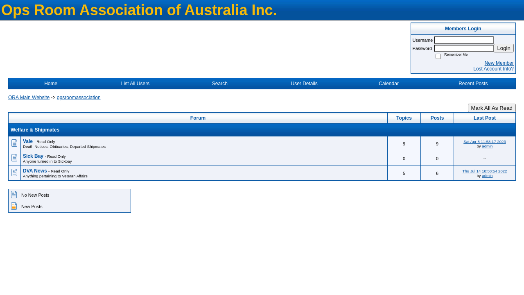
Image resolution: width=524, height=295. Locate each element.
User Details (304, 83)
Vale (28, 141)
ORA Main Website (29, 97)
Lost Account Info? (493, 69)
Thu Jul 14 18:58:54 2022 (485, 171)
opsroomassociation (79, 97)
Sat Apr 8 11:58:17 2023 (484, 141)
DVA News (35, 171)
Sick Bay (34, 156)
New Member (499, 63)
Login (503, 48)
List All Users (135, 83)
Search (220, 83)
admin (487, 146)
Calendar (389, 83)
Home (50, 83)
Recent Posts (473, 83)
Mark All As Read (492, 108)
